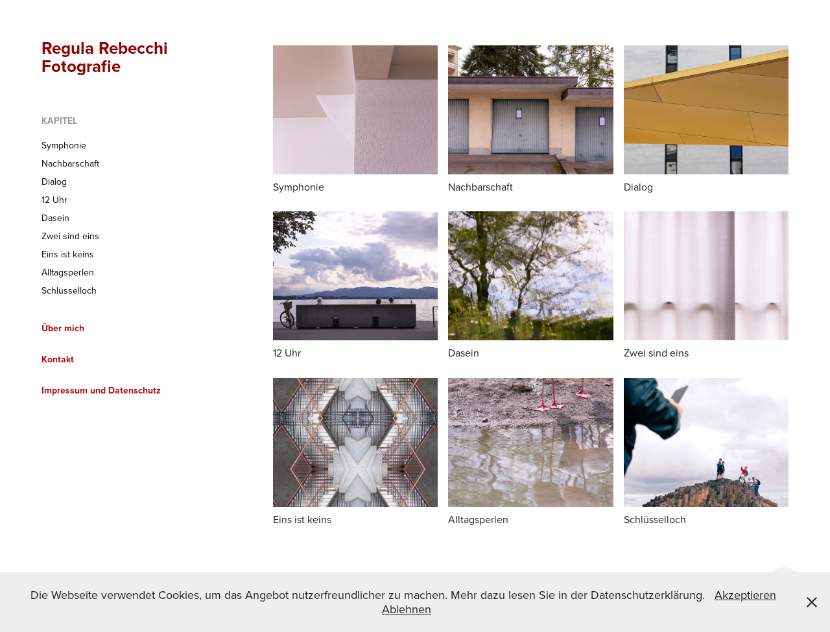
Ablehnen (406, 609)
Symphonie (64, 145)
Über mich (63, 328)
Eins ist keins (68, 254)
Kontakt (58, 359)
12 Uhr (54, 199)
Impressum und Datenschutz (101, 390)
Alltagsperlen (68, 272)
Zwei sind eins (70, 235)
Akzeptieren (745, 595)
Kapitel (59, 120)
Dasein (55, 217)
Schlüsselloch (69, 290)
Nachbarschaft (70, 163)
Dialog (54, 181)
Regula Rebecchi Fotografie (107, 57)
